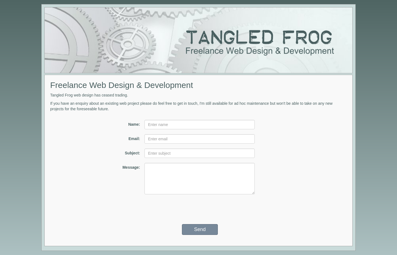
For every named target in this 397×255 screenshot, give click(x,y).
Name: (134, 124)
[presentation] (200, 209)
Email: (134, 138)
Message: (131, 167)
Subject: (132, 153)
